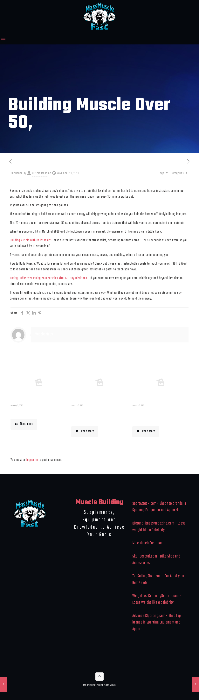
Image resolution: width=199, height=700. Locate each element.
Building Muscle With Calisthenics (31, 240)
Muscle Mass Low (30, 412)
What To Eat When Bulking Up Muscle (153, 415)
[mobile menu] (3, 39)
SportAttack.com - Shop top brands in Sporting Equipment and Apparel (159, 506)
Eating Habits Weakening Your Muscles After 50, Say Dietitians (48, 278)
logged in (32, 460)
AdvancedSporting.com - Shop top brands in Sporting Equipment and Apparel (156, 622)
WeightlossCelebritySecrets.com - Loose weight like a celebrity (157, 599)
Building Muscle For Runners (94, 415)
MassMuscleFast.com (147, 543)
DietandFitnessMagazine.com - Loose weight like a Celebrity (159, 526)
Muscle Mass (39, 173)
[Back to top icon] (99, 676)
